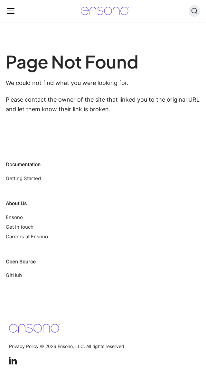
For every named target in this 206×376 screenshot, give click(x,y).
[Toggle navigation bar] (10, 11)
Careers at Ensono (27, 237)
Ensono (14, 217)
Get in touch (19, 227)
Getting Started (23, 178)
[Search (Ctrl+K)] (194, 11)
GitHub (14, 275)
